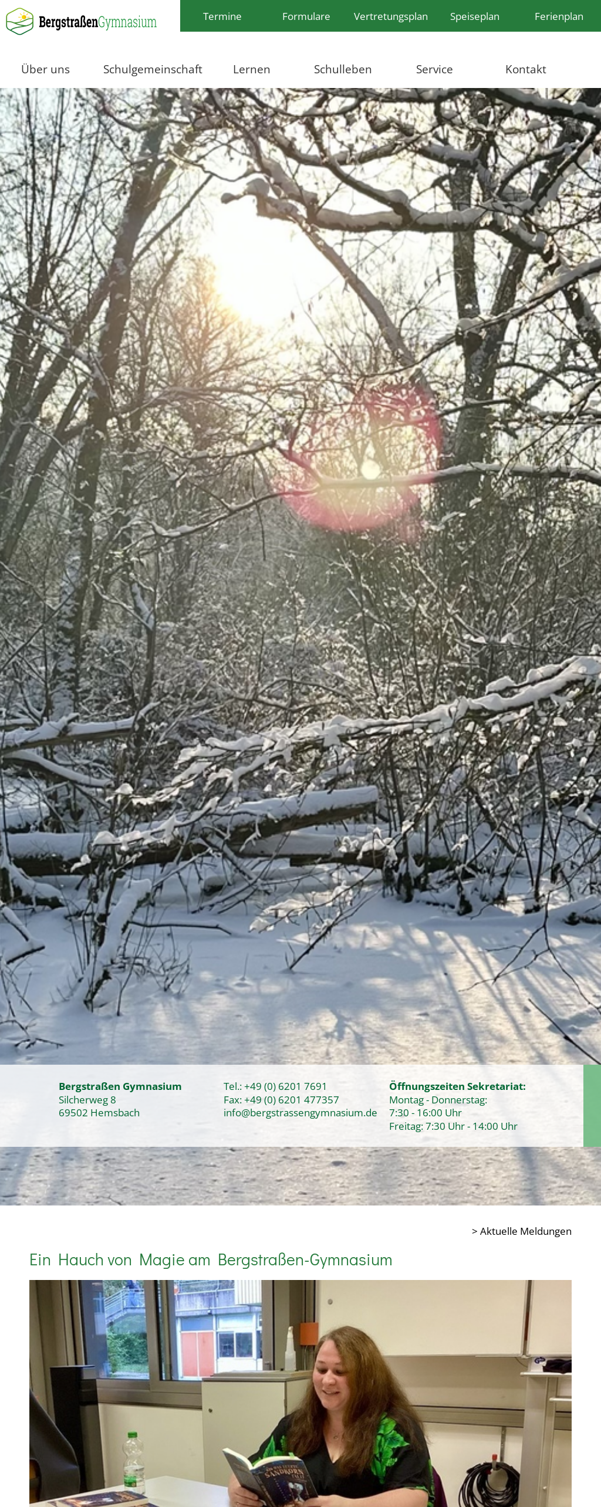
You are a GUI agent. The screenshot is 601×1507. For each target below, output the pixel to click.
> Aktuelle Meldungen (522, 1231)
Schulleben (343, 69)
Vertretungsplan (391, 16)
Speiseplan (474, 16)
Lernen (252, 69)
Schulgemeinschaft (152, 69)
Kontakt (525, 69)
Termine (222, 16)
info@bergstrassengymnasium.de (300, 1112)
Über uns (45, 69)
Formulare (306, 16)
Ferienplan (559, 16)
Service (434, 69)
